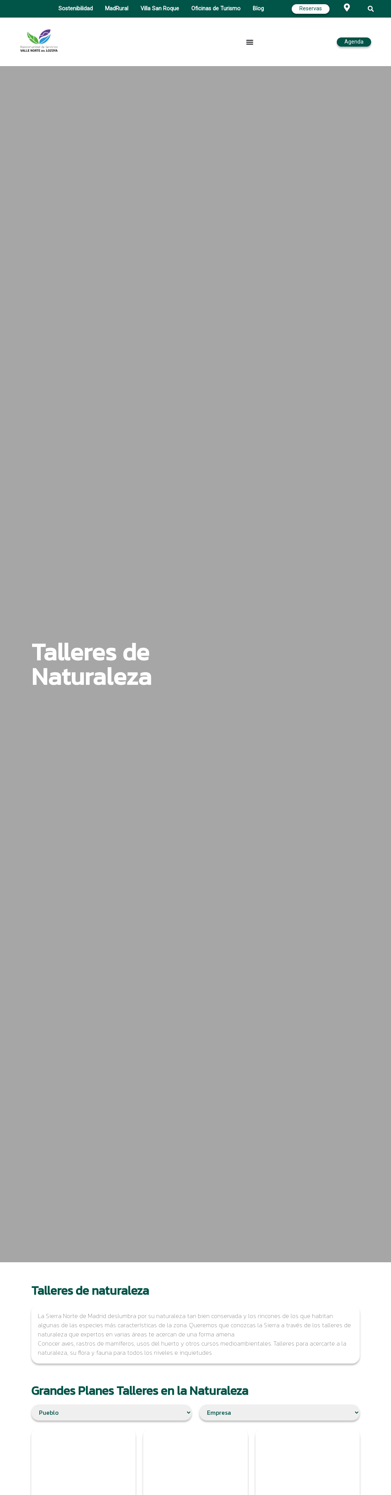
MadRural (116, 8)
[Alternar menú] (250, 42)
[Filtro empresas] (279, 1412)
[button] (371, 9)
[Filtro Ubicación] (111, 1412)
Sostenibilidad (75, 8)
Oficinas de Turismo (216, 8)
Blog (258, 8)
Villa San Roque (160, 8)
